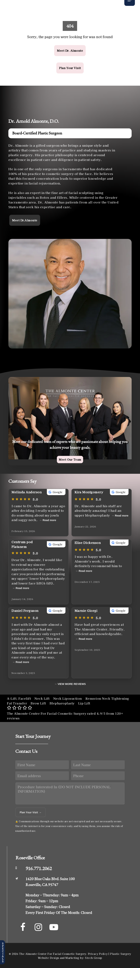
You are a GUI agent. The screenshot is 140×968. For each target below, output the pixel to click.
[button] (70, 50)
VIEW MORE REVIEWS (72, 684)
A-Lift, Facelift (19, 698)
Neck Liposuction (67, 698)
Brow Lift (38, 703)
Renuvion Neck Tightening (107, 698)
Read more (49, 520)
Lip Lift (84, 703)
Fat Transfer (17, 703)
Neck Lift (42, 698)
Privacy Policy (98, 954)
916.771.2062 (39, 868)
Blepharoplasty (62, 703)
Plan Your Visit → (30, 812)
